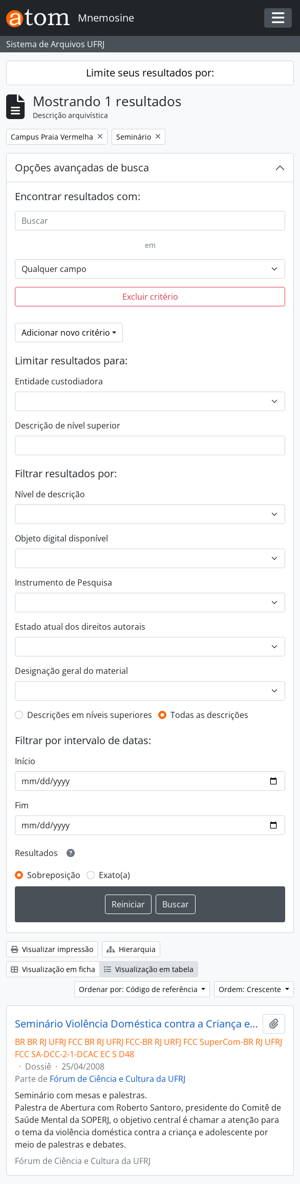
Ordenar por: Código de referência (139, 989)
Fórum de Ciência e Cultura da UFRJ (117, 1078)
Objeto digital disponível (61, 538)
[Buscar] (150, 220)
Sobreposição (53, 875)
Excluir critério (150, 296)
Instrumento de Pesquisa (63, 582)
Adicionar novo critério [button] (66, 332)
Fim (22, 805)
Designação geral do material (71, 670)
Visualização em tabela (149, 969)
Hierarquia (131, 949)
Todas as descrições (209, 715)
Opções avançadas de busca (82, 167)
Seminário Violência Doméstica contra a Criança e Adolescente (137, 1024)
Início (25, 761)
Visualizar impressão (52, 949)
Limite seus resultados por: (150, 73)
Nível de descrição (50, 494)
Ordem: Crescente (251, 989)
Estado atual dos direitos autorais (80, 626)
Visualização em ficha (53, 969)
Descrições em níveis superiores (89, 715)
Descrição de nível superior (67, 425)
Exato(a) (114, 875)
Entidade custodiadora (59, 381)
